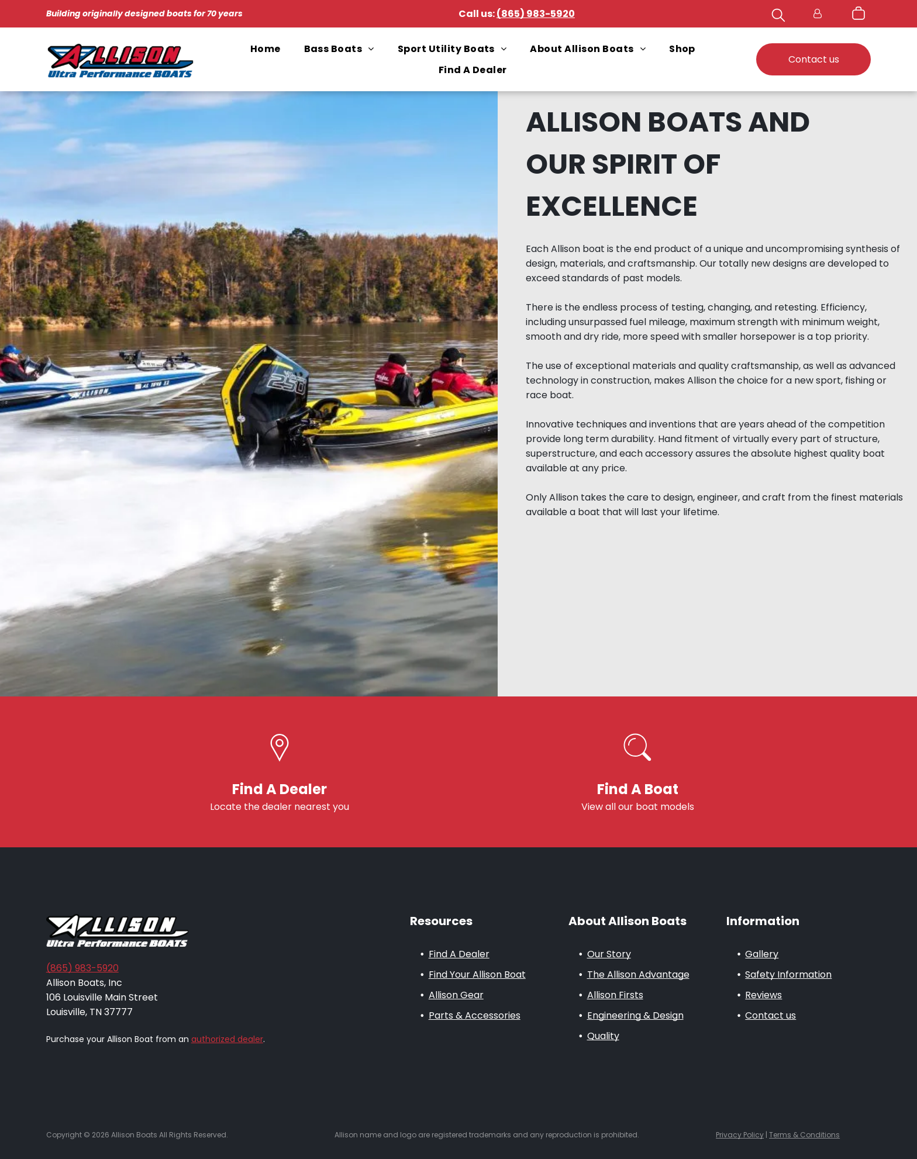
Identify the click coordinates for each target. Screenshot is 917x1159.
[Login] (817, 13)
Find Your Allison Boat (477, 974)
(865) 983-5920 (82, 968)
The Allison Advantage (638, 974)
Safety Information (788, 974)
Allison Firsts (615, 995)
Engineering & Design (635, 1015)
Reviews (763, 995)
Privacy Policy (740, 1135)
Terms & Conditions (804, 1135)
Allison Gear (456, 995)
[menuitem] (265, 49)
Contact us (770, 1015)
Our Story (609, 954)
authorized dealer (227, 1039)
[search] (778, 17)
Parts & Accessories (474, 1015)
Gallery (761, 954)
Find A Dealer (459, 954)
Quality (603, 1036)
